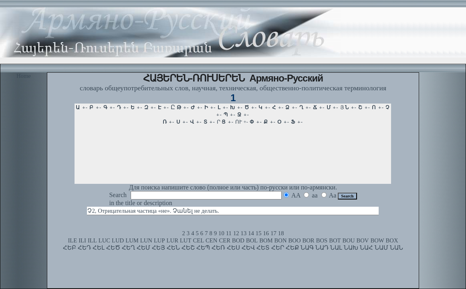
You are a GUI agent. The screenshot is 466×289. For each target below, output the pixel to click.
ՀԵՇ (188, 247)
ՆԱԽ (351, 247)
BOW (377, 240)
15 (259, 233)
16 (266, 233)
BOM (265, 240)
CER (224, 240)
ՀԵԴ (84, 247)
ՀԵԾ (113, 247)
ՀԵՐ (277, 247)
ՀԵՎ (248, 247)
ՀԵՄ (143, 247)
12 (236, 233)
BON (280, 240)
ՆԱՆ (396, 247)
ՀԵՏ (263, 247)
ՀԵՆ (173, 247)
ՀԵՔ (292, 247)
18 (281, 233)
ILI (82, 240)
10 (221, 233)
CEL (198, 240)
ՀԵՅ (158, 247)
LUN (146, 240)
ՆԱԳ (307, 247)
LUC (104, 240)
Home (23, 76)
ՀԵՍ (233, 247)
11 (229, 233)
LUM (132, 240)
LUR (172, 240)
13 (244, 233)
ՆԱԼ (336, 247)
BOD (238, 240)
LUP (159, 240)
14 (251, 233)
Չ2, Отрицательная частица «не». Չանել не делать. (153, 211)
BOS (322, 240)
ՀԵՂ (128, 247)
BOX (392, 240)
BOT (335, 240)
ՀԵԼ (99, 247)
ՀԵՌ (218, 247)
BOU (348, 240)
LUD (118, 240)
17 (273, 233)
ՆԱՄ (381, 247)
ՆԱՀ (366, 247)
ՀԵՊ (203, 247)
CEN (211, 240)
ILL (92, 240)
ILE (72, 240)
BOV (362, 240)
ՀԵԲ (69, 247)
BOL (252, 240)
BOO (294, 240)
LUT (186, 240)
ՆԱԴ (322, 247)
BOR (309, 240)
